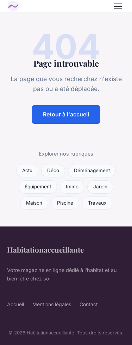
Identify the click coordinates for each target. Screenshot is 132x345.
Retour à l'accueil (66, 114)
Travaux (97, 203)
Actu (27, 170)
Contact (89, 304)
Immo (72, 186)
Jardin (100, 186)
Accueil (15, 304)
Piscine (65, 203)
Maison (34, 203)
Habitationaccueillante (45, 249)
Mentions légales (51, 304)
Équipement (38, 186)
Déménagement (92, 170)
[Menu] (118, 6)
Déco (53, 170)
